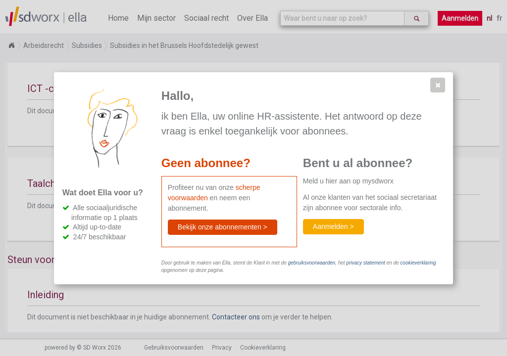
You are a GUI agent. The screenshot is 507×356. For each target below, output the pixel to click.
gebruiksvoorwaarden (311, 263)
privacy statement (365, 263)
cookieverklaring (418, 263)
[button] (437, 85)
